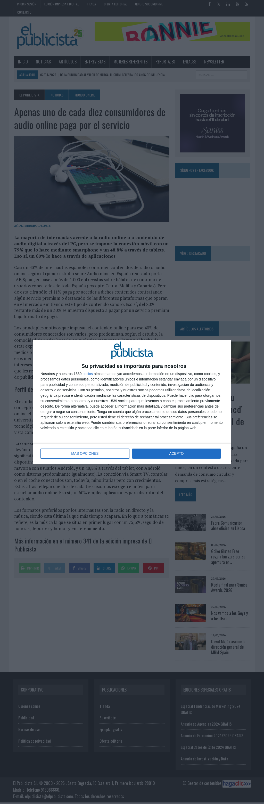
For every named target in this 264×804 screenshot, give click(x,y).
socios (87, 374)
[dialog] (132, 402)
